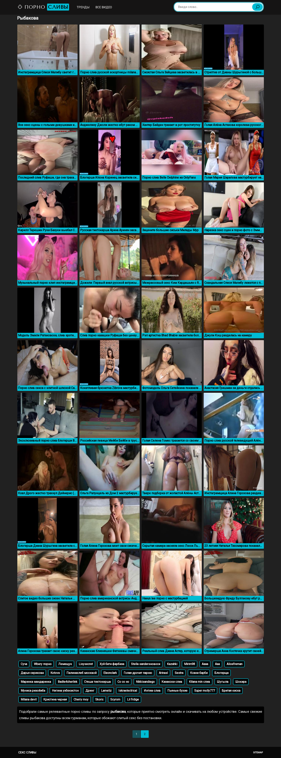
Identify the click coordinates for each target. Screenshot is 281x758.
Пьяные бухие (177, 690)
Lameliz (106, 690)
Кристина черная (55, 699)
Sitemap (258, 752)
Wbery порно (43, 664)
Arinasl (163, 673)
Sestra (179, 673)
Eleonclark (110, 673)
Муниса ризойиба (33, 690)
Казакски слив (171, 682)
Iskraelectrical (127, 690)
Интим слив (152, 690)
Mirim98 (189, 664)
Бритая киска (231, 690)
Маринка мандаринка (36, 682)
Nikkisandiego (145, 682)
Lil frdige (133, 699)
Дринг (89, 690)
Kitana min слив (199, 682)
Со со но (123, 682)
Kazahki (172, 664)
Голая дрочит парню (138, 673)
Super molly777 (204, 690)
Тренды (83, 7)
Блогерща (221, 673)
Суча (24, 664)
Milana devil (29, 699)
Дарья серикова (32, 673)
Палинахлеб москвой (81, 673)
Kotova (55, 673)
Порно (43, 7)
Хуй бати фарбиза (112, 664)
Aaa (217, 664)
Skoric (99, 699)
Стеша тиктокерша (97, 682)
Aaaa (205, 664)
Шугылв (222, 682)
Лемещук (65, 664)
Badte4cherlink (67, 682)
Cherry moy (81, 699)
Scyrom (115, 699)
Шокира (240, 682)
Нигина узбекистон (65, 690)
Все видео (103, 7)
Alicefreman (234, 664)
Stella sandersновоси (145, 664)
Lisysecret (86, 664)
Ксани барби (199, 673)
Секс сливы (27, 752)
